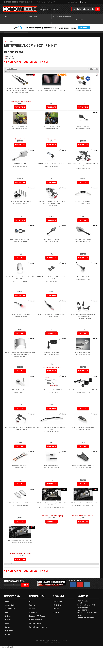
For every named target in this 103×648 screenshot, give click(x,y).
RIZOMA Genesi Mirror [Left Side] (51, 239)
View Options (20, 182)
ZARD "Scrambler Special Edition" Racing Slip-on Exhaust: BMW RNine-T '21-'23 (51, 504)
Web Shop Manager (54, 642)
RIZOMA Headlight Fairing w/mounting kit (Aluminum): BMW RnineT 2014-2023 (20, 278)
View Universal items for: (26, 570)
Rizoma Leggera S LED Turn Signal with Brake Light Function (51, 314)
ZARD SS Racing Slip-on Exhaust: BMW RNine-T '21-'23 (20, 540)
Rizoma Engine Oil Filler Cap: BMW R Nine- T (20, 239)
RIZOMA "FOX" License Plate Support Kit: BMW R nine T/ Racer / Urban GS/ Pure (83, 164)
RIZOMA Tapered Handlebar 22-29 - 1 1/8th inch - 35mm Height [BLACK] (51, 428)
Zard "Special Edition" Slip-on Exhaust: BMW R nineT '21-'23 (83, 503)
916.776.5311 (83, 607)
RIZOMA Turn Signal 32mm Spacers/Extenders (83, 427)
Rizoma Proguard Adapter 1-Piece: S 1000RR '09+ (52, 390)
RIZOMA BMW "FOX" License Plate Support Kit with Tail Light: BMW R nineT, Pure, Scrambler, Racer (51, 202)
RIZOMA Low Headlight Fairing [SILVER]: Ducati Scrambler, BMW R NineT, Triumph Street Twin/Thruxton (20, 353)
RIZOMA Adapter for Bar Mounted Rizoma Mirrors (20, 201)
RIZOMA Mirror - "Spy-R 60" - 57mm (83, 352)
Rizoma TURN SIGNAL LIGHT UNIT (51, 465)
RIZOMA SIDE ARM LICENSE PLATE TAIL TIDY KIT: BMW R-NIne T (20, 427)
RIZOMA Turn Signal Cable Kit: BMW (20, 465)
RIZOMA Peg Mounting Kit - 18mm (20, 390)
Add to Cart (51, 182)
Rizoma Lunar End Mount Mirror (51, 352)
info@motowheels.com (86, 618)
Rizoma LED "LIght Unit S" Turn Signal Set (20, 314)
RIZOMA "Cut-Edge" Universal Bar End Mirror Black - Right (51, 163)
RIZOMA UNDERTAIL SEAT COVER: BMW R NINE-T (83, 465)
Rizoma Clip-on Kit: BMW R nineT (83, 201)
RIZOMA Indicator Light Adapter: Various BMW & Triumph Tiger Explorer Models (51, 278)
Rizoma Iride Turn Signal (83, 277)
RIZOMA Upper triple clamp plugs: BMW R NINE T (20, 503)
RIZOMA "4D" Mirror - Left (20, 163)
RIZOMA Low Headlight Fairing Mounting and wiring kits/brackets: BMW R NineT (83, 315)
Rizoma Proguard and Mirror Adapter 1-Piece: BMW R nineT (83, 390)
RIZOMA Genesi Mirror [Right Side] (83, 239)
